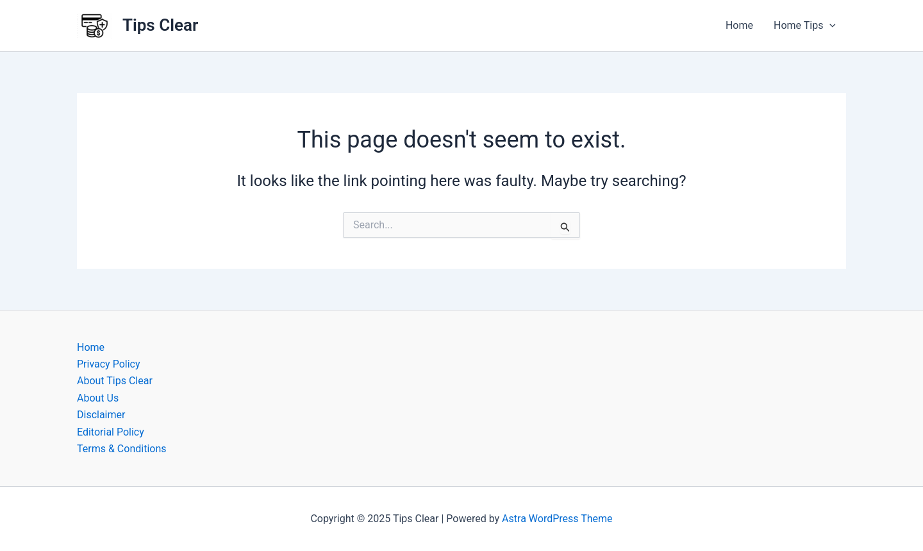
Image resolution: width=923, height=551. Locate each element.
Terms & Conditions (122, 449)
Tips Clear (160, 25)
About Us (98, 398)
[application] (829, 25)
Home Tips (805, 25)
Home (739, 25)
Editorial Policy (110, 432)
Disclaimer (101, 415)
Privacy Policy (108, 364)
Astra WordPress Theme (557, 519)
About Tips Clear (115, 381)
